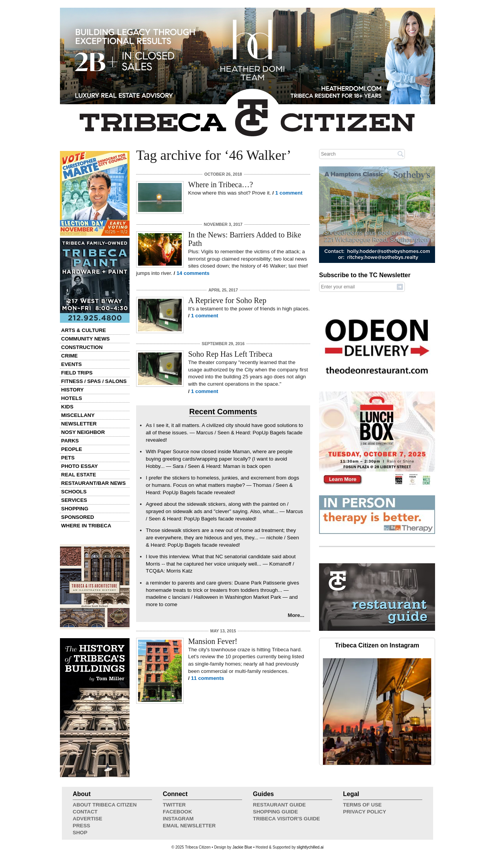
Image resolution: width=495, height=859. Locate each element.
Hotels (71, 398)
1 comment (288, 193)
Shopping (74, 509)
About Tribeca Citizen (105, 805)
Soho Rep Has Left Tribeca (230, 354)
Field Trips (76, 373)
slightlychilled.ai (310, 847)
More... (296, 615)
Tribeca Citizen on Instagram (377, 645)
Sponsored (77, 517)
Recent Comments (223, 411)
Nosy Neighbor (83, 432)
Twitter (174, 805)
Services (74, 500)
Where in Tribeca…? (220, 184)
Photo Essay (79, 466)
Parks (70, 441)
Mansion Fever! (212, 641)
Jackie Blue (242, 847)
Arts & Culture (83, 330)
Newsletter (79, 424)
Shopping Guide (275, 812)
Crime (69, 356)
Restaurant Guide (279, 805)
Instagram (178, 819)
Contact (85, 812)
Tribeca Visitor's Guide (286, 819)
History (72, 390)
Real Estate (78, 475)
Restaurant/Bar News (93, 483)
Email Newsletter (189, 826)
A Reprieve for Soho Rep (227, 300)
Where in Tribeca (86, 526)
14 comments (192, 273)
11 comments (207, 678)
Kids (67, 407)
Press (81, 826)
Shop (80, 832)
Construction (81, 347)
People (71, 449)
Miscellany (78, 415)
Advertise (87, 819)
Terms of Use (362, 805)
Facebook (177, 812)
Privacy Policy (364, 812)
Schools (74, 492)
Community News (85, 339)
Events (71, 364)
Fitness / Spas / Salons (93, 381)
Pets (68, 458)
